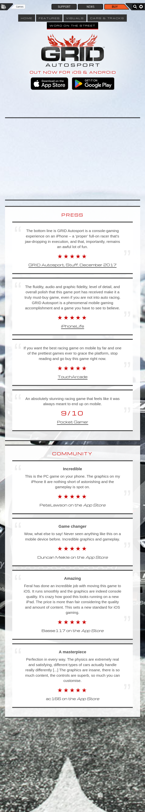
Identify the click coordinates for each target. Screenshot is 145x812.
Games (19, 6)
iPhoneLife (72, 326)
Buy (115, 6)
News (90, 6)
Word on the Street (72, 25)
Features (49, 18)
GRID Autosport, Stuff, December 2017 (72, 264)
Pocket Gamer (72, 421)
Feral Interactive (3, 6)
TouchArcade (73, 376)
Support (64, 6)
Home (27, 18)
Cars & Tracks (107, 18)
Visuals (75, 18)
